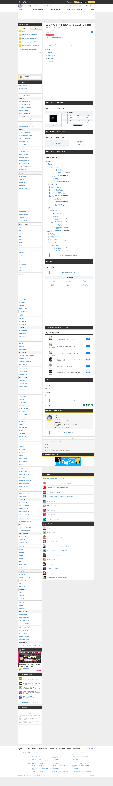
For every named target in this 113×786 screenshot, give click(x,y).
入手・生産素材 (51, 55)
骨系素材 (21, 558)
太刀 (20, 233)
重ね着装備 (21, 315)
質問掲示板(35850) (23, 157)
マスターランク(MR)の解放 (25, 527)
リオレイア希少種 (23, 458)
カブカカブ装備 (22, 299)
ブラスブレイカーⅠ (54, 196)
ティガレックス (22, 405)
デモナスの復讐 (56, 179)
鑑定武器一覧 (22, 182)
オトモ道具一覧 (22, 324)
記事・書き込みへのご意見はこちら (69, 438)
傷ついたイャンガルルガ (24, 471)
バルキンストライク (53, 184)
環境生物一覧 (22, 539)
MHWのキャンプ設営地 (24, 577)
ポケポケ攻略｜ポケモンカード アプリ (80, 756)
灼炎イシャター (55, 202)
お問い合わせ (62, 748)
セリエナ (21, 583)
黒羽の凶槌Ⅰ (56, 219)
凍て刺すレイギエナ (23, 468)
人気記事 (24, 28)
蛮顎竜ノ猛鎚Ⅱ (57, 247)
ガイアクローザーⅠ (57, 169)
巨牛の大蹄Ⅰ (56, 216)
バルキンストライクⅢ (56, 187)
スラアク (21, 258)
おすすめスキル (22, 333)
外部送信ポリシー (53, 748)
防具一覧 (58, 9)
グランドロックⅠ (53, 166)
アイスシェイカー (56, 173)
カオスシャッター (59, 227)
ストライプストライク (57, 192)
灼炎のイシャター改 (58, 204)
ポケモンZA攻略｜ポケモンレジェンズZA (40, 753)
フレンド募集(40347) (24, 148)
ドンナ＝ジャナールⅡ (59, 250)
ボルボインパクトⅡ (57, 237)
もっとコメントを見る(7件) (69, 400)
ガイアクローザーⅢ (60, 172)
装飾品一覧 (21, 346)
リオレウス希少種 (23, 461)
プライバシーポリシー (42, 748)
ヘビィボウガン (22, 267)
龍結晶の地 (21, 608)
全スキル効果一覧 (23, 330)
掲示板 (92, 9)
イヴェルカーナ (22, 389)
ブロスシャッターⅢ (58, 225)
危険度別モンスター (23, 371)
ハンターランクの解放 (24, 617)
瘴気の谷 (21, 605)
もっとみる (38, 52)
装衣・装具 (21, 318)
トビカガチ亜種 (22, 418)
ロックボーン (49, 161)
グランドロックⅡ (54, 167)
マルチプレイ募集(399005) (25, 138)
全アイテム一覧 (22, 536)
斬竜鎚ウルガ (57, 205)
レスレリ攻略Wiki (55, 763)
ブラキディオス (22, 436)
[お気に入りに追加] (73, 6)
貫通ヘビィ (21, 274)
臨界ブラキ (21, 490)
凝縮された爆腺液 (80, 146)
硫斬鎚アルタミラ (59, 230)
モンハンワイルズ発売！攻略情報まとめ (55, 37)
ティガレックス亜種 (23, 408)
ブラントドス (22, 439)
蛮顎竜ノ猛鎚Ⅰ (56, 245)
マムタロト (21, 446)
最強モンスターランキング (25, 368)
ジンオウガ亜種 (22, 402)
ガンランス (21, 252)
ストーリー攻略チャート (24, 104)
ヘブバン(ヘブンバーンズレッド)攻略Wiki (80, 763)
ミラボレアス (22, 449)
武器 (47, 444)
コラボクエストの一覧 (24, 514)
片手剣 (20, 227)
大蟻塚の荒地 (22, 599)
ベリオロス (21, 443)
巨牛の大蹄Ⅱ (58, 218)
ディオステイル (54, 239)
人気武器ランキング (23, 217)
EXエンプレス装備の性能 (27, 31)
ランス (20, 249)
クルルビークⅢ (54, 210)
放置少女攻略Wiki (55, 768)
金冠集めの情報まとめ (24, 636)
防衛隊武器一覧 (22, 211)
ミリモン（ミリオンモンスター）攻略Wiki (60, 771)
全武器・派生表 (22, 176)
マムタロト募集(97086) (24, 144)
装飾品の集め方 (22, 349)
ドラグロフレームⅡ (53, 233)
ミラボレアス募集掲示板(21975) (26, 132)
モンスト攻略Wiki (75, 759)
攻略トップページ (23, 85)
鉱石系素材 (21, 552)
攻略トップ (21, 9)
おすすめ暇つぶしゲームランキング (30, 702)
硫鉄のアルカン (57, 228)
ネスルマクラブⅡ (59, 215)
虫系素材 (21, 549)
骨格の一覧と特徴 (23, 364)
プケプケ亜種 (22, 433)
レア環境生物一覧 (23, 542)
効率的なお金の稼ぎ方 (24, 639)
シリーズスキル (22, 336)
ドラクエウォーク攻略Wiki (37, 761)
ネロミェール (22, 424)
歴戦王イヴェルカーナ (24, 493)
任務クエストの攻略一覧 (24, 101)
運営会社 (69, 748)
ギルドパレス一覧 (23, 188)
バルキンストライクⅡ (54, 186)
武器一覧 (53, 9)
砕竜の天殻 (80, 144)
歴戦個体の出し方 (23, 374)
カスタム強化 (87, 9)
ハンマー (48, 447)
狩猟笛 (20, 242)
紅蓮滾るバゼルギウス (24, 474)
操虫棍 (20, 245)
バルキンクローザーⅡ (59, 190)
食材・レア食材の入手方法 (25, 627)
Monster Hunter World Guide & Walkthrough (29, 645)
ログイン (91, 2)
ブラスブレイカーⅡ (56, 198)
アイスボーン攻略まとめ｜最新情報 (30, 42)
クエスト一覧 (65, 9)
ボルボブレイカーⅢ (55, 234)
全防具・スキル (22, 179)
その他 (20, 568)
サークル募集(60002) (24, 151)
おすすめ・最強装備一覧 (24, 113)
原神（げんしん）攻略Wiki (37, 763)
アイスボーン (28, 9)
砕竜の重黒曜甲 (80, 141)
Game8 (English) (76, 748)
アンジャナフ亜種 (23, 386)
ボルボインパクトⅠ (55, 236)
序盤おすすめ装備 (23, 308)
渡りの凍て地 (22, 586)
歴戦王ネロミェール (23, 496)
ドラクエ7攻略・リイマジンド (38, 756)
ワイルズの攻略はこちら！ (25, 95)
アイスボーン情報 (23, 92)
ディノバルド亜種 (23, 414)
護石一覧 (21, 343)
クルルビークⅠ (50, 207)
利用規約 (34, 748)
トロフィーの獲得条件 (24, 623)
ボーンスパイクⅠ (51, 183)
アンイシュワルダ (23, 383)
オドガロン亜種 (22, 396)
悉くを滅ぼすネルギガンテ (25, 480)
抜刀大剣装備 (22, 302)
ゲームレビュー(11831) (24, 163)
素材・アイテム (72, 9)
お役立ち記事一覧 (23, 614)
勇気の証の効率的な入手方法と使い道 (30, 45)
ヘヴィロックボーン (52, 164)
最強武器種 (40, 9)
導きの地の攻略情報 (23, 110)
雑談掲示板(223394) (23, 154)
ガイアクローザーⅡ (58, 170)
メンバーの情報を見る (69, 432)
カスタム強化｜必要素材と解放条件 (30, 49)
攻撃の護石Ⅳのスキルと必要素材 (29, 34)
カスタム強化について (24, 620)
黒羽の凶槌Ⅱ (58, 221)
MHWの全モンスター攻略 (25, 358)
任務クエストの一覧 (23, 508)
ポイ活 (69, 2)
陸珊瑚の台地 (22, 602)
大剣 (20, 230)
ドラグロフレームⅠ (51, 231)
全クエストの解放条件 (24, 505)
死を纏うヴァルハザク (24, 483)
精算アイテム (22, 561)
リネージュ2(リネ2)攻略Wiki (38, 771)
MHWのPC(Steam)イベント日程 (26, 126)
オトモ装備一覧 (22, 321)
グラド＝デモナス (58, 181)
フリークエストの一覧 (24, 511)
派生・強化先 (51, 58)
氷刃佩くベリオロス (23, 486)
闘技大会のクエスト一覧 (24, 518)
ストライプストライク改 (59, 193)
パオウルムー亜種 (23, 427)
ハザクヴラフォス (54, 176)
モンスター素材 (22, 564)
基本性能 (50, 52)
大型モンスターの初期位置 (25, 361)
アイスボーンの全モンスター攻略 (26, 355)
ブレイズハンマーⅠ (53, 242)
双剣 (20, 236)
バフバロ (21, 430)
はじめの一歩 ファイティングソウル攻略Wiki (81, 771)
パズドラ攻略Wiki (55, 759)
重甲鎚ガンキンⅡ (58, 201)
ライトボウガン (22, 264)
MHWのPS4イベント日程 (24, 123)
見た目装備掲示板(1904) (24, 170)
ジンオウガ (21, 399)
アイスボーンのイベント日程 (25, 120)
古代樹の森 (21, 595)
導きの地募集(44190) (24, 141)
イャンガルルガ (22, 393)
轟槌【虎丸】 (58, 195)
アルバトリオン (22, 380)
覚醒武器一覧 (22, 185)
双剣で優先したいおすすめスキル (29, 38)
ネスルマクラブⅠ (57, 213)
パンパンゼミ (22, 305)
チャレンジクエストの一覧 (25, 521)
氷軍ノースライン (58, 175)
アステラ (21, 592)
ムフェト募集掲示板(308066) (25, 135)
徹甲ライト (21, 271)
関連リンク (50, 61)
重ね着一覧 (79, 9)
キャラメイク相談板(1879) (25, 166)
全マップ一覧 (22, 574)
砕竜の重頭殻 (80, 142)
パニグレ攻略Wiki (75, 768)
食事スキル (21, 340)
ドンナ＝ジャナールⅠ (57, 248)
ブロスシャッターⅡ (57, 224)
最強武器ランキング (23, 214)
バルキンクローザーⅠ (57, 189)
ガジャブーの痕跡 (23, 633)
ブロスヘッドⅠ (54, 222)
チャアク (21, 255)
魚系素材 (21, 555)
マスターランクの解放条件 (25, 107)
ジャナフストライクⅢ (55, 244)
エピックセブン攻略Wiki (37, 765)
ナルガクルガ (22, 421)
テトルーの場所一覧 (23, 630)
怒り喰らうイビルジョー (24, 465)
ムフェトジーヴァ (23, 452)
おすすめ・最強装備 (23, 221)
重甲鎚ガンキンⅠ (57, 199)
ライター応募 (90, 748)
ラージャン (21, 455)
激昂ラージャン (22, 477)
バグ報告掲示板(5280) (24, 160)
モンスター (46, 9)
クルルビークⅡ (52, 208)
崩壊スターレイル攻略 (36, 759)
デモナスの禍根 (55, 178)
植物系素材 (21, 546)
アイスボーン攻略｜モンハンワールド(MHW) (54, 441)
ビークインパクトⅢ (57, 212)
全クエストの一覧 (23, 502)
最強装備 (35, 9)
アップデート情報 (23, 88)
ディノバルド (22, 411)
